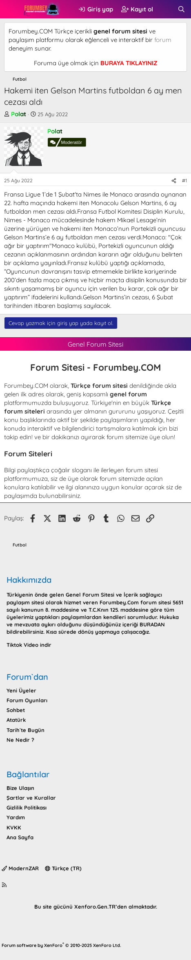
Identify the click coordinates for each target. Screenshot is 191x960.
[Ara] (181, 9)
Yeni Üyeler (21, 690)
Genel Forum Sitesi (90, 594)
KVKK (14, 827)
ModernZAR (20, 868)
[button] (11, 9)
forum (162, 40)
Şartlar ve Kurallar (31, 797)
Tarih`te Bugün (25, 730)
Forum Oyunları (27, 700)
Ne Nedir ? (20, 740)
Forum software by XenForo (61, 945)
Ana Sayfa (20, 837)
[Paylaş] (174, 181)
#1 (184, 180)
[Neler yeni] (165, 9)
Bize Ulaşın (20, 788)
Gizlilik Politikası (27, 807)
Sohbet (16, 710)
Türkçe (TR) (63, 868)
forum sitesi (142, 470)
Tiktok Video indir (29, 644)
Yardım (16, 817)
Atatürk (16, 720)
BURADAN (152, 624)
